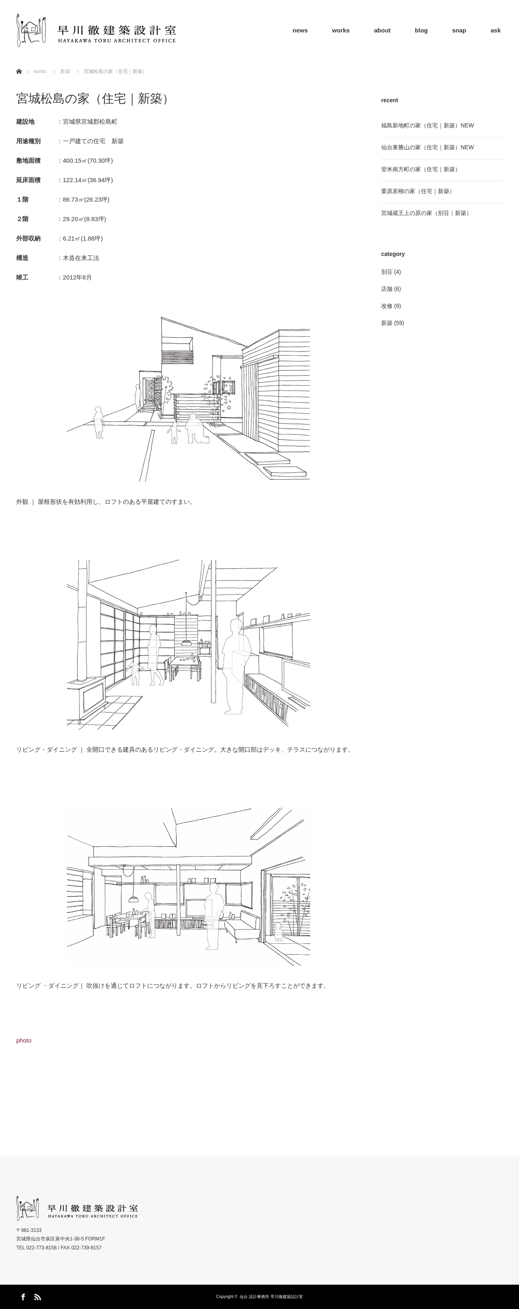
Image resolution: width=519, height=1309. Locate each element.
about (382, 30)
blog (421, 30)
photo (24, 1040)
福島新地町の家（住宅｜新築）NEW (427, 125)
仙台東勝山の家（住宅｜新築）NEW (427, 147)
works (341, 30)
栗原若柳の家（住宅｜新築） (418, 191)
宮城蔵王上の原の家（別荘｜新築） (426, 213)
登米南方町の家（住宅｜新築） (421, 169)
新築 (65, 71)
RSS (36, 1296)
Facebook (22, 1296)
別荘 (386, 272)
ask (496, 30)
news (300, 30)
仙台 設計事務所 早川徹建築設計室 (271, 1296)
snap (459, 30)
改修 (386, 306)
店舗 (386, 289)
